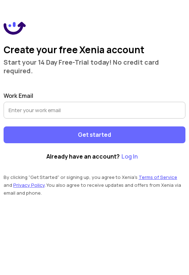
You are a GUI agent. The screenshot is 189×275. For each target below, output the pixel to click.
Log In (129, 156)
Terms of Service (158, 177)
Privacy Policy (29, 185)
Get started (94, 134)
